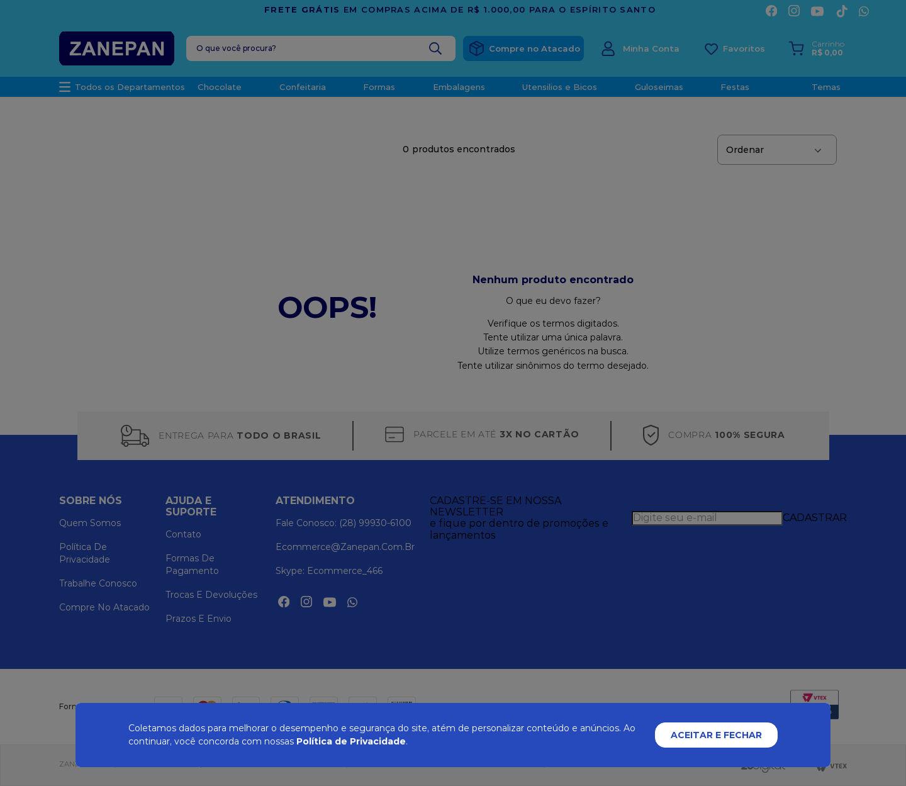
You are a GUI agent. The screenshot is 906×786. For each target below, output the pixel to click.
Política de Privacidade (351, 741)
